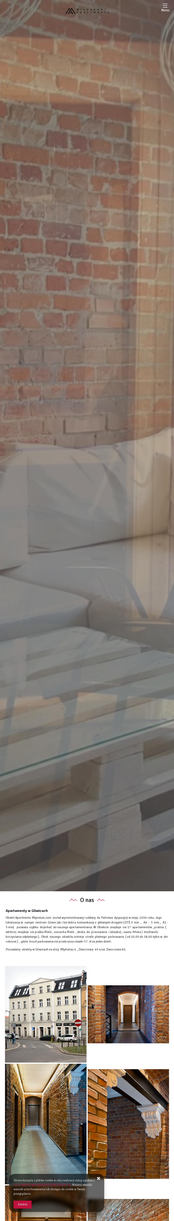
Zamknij (22, 1204)
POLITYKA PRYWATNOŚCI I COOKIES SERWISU (42, 1185)
